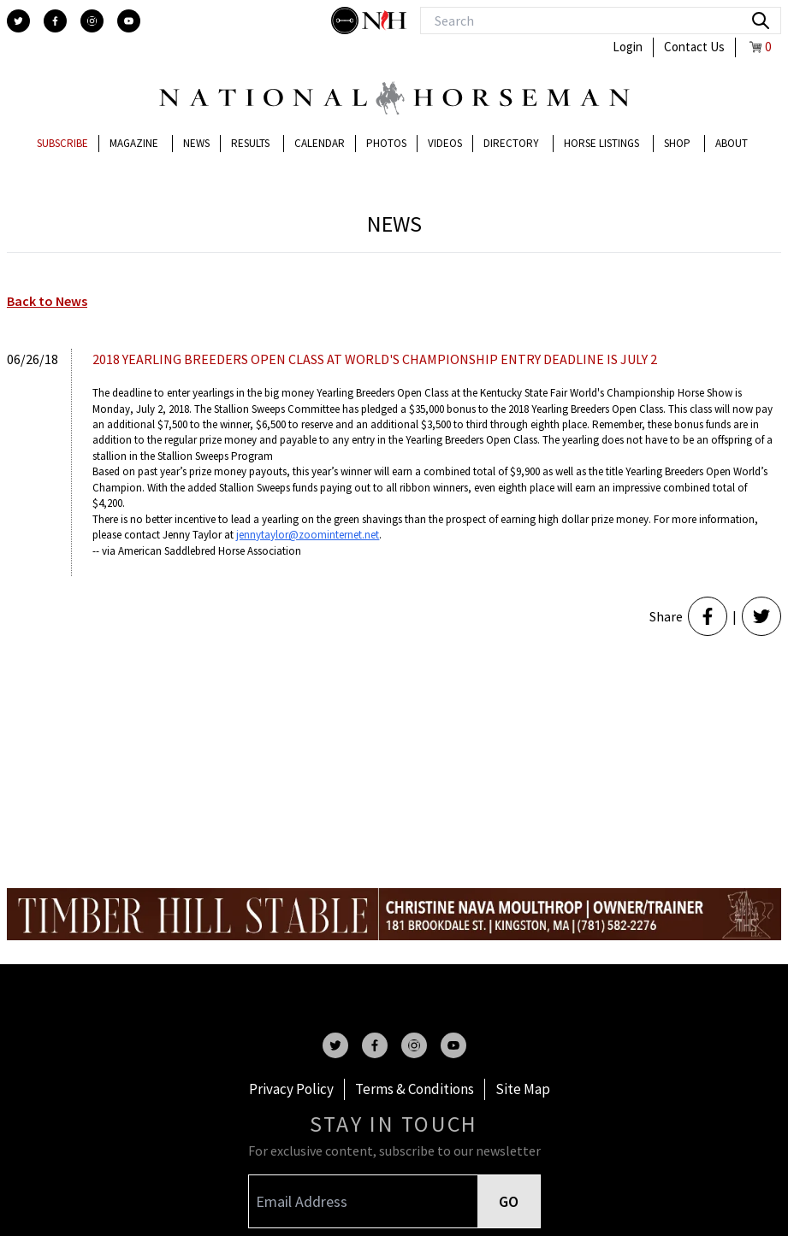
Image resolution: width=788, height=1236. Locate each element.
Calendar (319, 143)
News (196, 143)
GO (508, 1201)
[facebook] (55, 20)
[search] (760, 20)
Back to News (47, 300)
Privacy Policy (291, 1089)
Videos (445, 143)
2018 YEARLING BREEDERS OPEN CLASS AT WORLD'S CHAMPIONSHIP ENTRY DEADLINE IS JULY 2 (374, 359)
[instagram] (92, 20)
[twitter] (18, 20)
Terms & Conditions (414, 1089)
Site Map (522, 1089)
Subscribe (62, 143)
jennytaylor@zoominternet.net (307, 534)
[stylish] (346, 20)
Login (628, 46)
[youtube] (128, 20)
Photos (386, 143)
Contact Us (694, 46)
